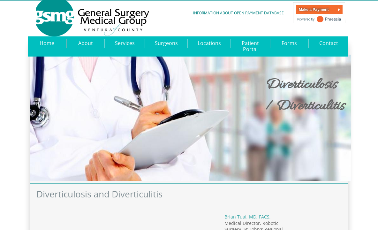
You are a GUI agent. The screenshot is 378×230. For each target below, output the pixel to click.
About (85, 43)
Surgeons (166, 43)
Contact (328, 43)
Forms (289, 43)
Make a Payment (314, 9)
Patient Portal (250, 46)
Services (125, 43)
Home (47, 43)
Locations (209, 43)
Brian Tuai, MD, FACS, (248, 217)
